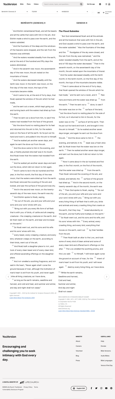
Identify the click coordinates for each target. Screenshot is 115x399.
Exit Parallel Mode (107, 12)
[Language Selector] (100, 4)
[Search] (60, 4)
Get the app (91, 4)
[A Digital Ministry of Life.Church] (57, 381)
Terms (36, 387)
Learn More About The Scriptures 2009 (22, 298)
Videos (36, 4)
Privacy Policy (28, 387)
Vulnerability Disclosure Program (12, 389)
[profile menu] (108, 4)
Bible (22, 4)
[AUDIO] (92, 12)
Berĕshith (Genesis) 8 (15, 11)
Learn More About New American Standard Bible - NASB (76, 311)
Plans (28, 4)
